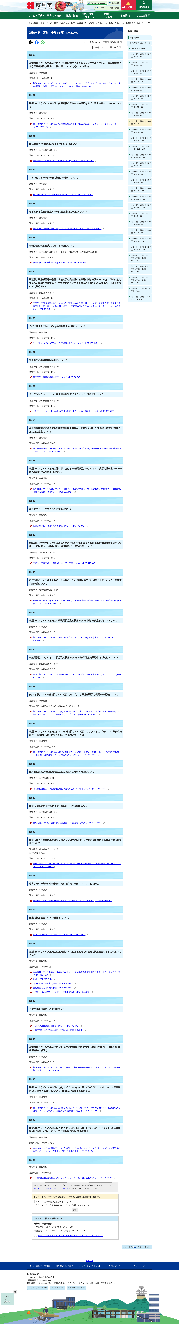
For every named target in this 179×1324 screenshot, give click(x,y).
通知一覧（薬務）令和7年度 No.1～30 (141, 63)
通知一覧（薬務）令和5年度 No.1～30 (141, 89)
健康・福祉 (72, 15)
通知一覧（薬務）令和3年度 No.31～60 (141, 173)
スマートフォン (144, 1247)
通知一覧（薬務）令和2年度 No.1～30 (141, 214)
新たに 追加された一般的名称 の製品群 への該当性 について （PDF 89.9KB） (69, 823)
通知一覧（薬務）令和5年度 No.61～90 (141, 105)
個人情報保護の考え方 (64, 1266)
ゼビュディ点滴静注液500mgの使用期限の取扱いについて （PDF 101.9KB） (68, 229)
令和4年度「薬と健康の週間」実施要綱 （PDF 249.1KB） (60, 1030)
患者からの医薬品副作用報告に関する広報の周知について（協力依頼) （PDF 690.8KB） (73, 901)
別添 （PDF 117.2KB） (44, 979)
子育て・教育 (54, 15)
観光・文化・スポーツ (89, 16)
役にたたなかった (82, 1205)
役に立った (43, 1205)
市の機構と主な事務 (76, 1288)
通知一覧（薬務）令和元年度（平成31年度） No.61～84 (140, 280)
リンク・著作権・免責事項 (39, 1266)
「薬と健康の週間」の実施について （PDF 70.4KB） (57, 1026)
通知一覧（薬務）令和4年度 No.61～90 (141, 131)
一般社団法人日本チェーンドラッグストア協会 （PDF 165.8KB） (63, 992)
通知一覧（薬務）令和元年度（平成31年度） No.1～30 (140, 258)
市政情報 (125, 15)
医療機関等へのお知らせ (87, 23)
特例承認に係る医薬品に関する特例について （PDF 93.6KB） (61, 262)
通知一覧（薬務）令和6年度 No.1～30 (141, 72)
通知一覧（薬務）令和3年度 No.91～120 (141, 189)
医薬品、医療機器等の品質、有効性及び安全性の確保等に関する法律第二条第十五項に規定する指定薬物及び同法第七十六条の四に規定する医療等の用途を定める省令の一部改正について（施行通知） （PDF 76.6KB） (76, 306)
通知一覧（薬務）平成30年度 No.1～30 (140, 289)
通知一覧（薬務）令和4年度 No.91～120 (141, 139)
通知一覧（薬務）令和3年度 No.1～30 (141, 164)
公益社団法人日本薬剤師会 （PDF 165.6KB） (54, 988)
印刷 (95, 47)
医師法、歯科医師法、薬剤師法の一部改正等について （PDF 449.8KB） (66, 563)
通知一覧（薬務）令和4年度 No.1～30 (141, 114)
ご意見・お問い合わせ (38, 1288)
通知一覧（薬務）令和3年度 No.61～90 (141, 181)
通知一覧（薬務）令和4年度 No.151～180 (141, 156)
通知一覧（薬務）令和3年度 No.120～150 (141, 198)
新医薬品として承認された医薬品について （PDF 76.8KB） (60, 526)
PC (130, 1247)
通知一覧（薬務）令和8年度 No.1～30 (141, 55)
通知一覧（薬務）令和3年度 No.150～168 (141, 206)
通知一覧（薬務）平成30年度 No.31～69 (140, 298)
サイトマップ (139, 1266)
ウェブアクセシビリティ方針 (89, 1266)
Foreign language (98, 3)
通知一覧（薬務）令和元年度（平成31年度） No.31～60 (140, 269)
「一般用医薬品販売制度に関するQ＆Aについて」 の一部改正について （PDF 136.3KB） (74, 1178)
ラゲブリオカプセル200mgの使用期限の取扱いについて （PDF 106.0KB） (67, 343)
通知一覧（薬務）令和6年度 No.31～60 (141, 80)
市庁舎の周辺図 (57, 1288)
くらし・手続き (36, 15)
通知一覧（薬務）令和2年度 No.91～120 (141, 240)
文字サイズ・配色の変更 (109, 8)
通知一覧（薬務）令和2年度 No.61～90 (141, 231)
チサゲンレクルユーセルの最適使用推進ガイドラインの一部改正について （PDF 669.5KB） (75, 411)
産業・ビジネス (107, 16)
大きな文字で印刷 (110, 47)
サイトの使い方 (114, 1266)
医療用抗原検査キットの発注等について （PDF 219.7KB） (60, 935)
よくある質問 (143, 15)
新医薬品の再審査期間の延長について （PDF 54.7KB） (58, 377)
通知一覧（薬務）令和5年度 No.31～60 (141, 97)
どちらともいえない (61, 1205)
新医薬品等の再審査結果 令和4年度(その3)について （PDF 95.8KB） (64, 161)
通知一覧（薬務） (107, 23)
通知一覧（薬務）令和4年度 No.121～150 (141, 147)
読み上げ (115, 3)
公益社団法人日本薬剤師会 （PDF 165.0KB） (54, 983)
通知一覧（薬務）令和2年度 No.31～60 (141, 223)
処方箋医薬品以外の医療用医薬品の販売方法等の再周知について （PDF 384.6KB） (71, 789)
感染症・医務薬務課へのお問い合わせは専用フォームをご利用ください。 (70, 1236)
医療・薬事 (70, 23)
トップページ (46, 23)
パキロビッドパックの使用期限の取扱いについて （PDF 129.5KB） (64, 195)
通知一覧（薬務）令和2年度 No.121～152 (141, 248)
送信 (75, 1210)
